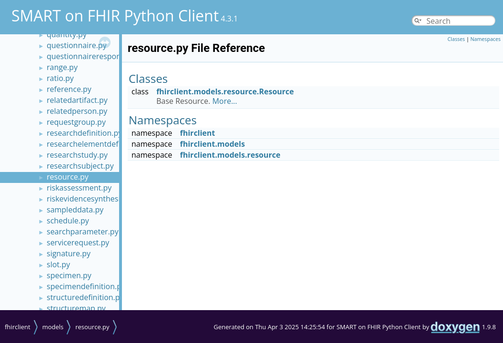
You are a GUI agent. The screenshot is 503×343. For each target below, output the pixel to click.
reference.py (69, 89)
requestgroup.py (76, 122)
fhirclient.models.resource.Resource (225, 91)
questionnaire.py (77, 45)
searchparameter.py (83, 231)
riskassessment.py (79, 187)
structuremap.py (76, 308)
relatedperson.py (77, 111)
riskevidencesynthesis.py (90, 198)
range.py (62, 67)
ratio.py (60, 78)
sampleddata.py (75, 209)
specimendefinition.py (86, 286)
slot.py (58, 264)
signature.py (69, 253)
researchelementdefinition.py (99, 144)
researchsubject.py (80, 166)
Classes (456, 39)
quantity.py (67, 34)
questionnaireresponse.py (93, 56)
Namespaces (486, 39)
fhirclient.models (212, 144)
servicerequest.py (78, 242)
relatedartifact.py (77, 100)
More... (224, 101)
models (53, 327)
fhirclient (197, 133)
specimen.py (69, 275)
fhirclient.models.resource (230, 155)
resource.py (68, 177)
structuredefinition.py (85, 297)
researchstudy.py (77, 155)
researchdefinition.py (84, 133)
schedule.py (68, 220)
